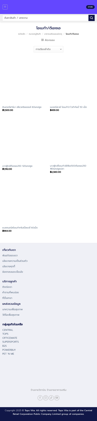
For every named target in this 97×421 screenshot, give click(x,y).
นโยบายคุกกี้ (8, 266)
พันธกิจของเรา (10, 255)
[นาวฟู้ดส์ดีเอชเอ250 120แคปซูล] (24, 140)
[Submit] (91, 18)
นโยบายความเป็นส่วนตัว (14, 261)
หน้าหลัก (21, 33)
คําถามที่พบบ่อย (10, 292)
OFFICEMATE (9, 338)
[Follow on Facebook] (40, 397)
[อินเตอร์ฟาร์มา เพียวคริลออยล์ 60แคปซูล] (24, 81)
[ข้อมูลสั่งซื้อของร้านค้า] (48, 49)
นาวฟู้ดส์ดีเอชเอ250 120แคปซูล (17, 166)
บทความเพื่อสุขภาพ (12, 309)
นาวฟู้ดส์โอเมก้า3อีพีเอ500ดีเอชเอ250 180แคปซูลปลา (68, 167)
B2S (4, 346)
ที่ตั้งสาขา (7, 298)
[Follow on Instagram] (45, 397)
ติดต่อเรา (7, 287)
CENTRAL (7, 330)
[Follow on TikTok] (51, 397)
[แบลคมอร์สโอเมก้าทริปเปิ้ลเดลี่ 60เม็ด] (24, 201)
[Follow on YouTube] (56, 397)
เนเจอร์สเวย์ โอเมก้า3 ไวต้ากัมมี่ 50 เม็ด (68, 107)
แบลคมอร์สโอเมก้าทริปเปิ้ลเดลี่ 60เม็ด (20, 227)
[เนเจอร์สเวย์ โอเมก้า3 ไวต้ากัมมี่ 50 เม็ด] (72, 81)
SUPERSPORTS (10, 342)
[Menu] (5, 7)
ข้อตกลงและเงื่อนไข (12, 272)
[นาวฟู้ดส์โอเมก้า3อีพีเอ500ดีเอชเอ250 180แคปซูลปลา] (72, 140)
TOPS (5, 334)
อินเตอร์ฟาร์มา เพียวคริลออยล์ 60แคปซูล (21, 107)
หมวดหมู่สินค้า (35, 33)
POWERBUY (9, 350)
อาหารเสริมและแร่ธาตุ (53, 33)
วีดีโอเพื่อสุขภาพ (10, 315)
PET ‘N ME (8, 354)
